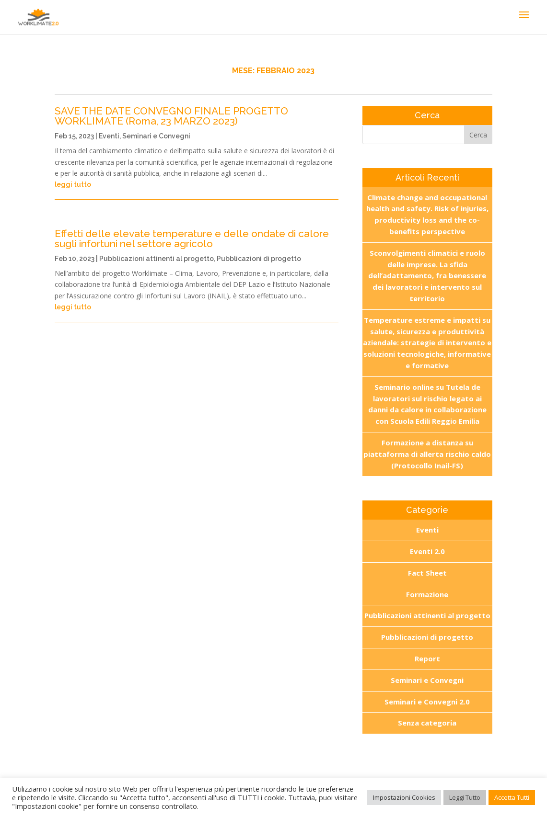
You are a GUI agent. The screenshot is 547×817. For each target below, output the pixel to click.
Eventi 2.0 (427, 551)
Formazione (427, 594)
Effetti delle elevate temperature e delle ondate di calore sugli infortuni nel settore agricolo (192, 238)
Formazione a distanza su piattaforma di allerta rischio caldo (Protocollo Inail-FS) (427, 454)
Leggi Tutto (464, 797)
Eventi (109, 136)
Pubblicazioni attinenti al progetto (156, 258)
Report (427, 658)
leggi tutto (73, 184)
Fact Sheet (427, 573)
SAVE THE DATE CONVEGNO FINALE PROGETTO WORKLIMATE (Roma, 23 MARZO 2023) (171, 116)
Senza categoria (427, 722)
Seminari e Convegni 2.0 (427, 701)
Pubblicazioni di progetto (259, 258)
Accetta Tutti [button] (511, 797)
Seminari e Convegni (156, 136)
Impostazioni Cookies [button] (404, 797)
